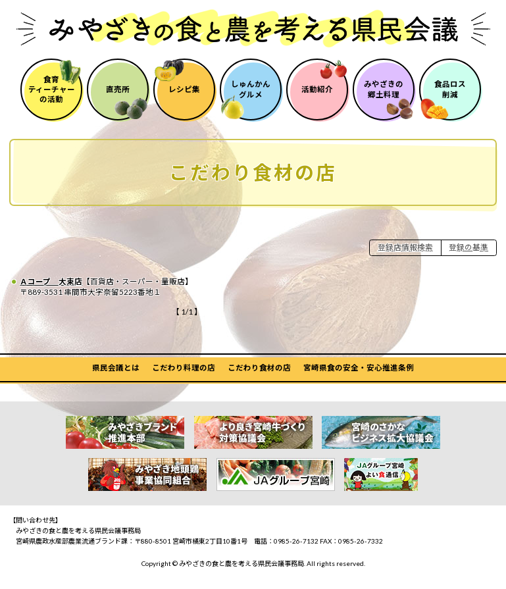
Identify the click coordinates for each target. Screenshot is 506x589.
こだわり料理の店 (183, 367)
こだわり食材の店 (259, 367)
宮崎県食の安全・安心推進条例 (358, 367)
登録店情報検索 (405, 247)
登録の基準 (468, 247)
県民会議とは (115, 367)
